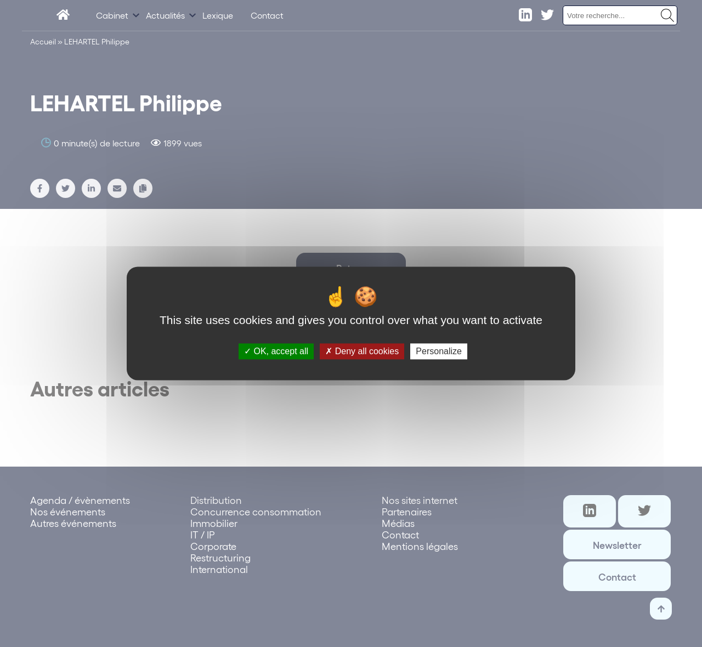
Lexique (217, 15)
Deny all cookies (362, 351)
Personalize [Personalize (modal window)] (439, 351)
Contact (267, 15)
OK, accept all (276, 351)
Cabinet (112, 15)
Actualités (165, 15)
